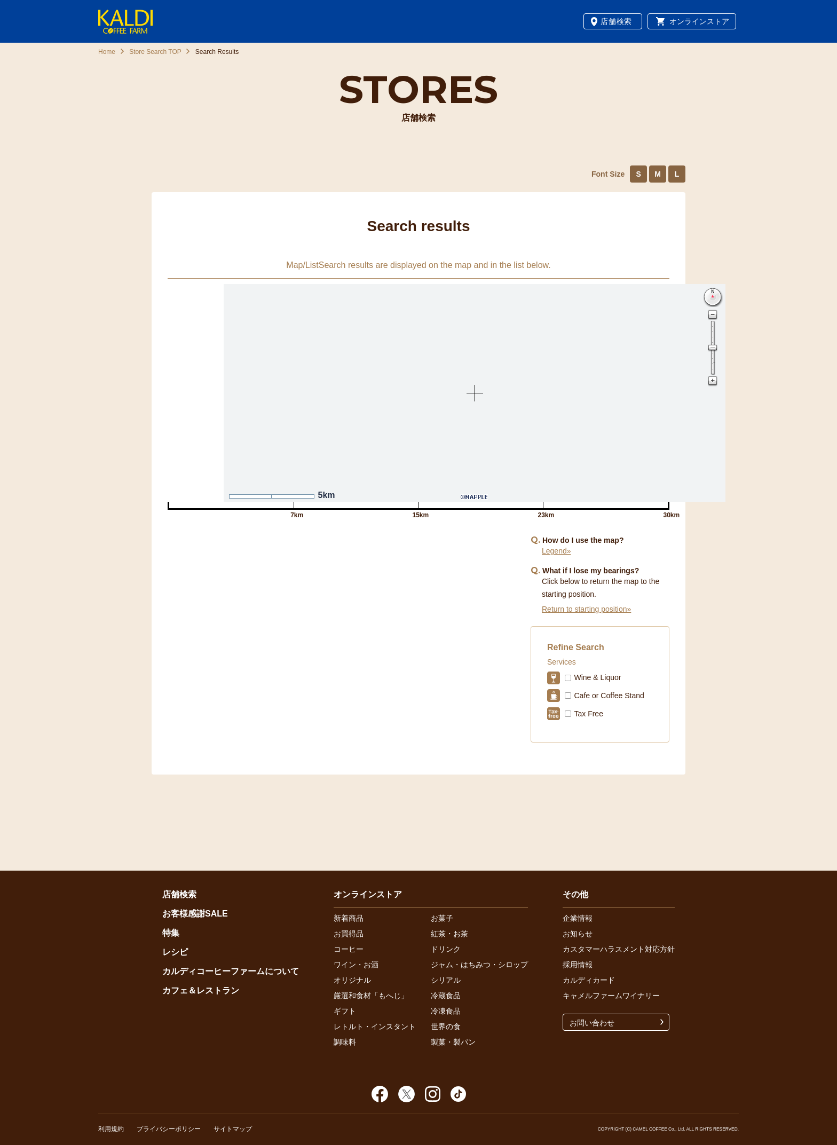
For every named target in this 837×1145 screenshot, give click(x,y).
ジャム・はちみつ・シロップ (479, 964)
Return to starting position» (586, 609)
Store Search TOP (155, 52)
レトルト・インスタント (375, 1026)
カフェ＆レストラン (200, 990)
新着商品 (349, 918)
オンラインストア (699, 21)
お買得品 (349, 933)
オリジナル (352, 980)
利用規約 (111, 1129)
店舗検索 (616, 21)
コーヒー (349, 949)
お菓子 (442, 918)
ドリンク (446, 949)
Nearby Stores (344, 569)
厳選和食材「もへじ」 (371, 995)
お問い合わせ (592, 1022)
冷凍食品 (446, 1011)
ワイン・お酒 (356, 964)
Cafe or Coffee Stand (609, 695)
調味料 (345, 1042)
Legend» (556, 551)
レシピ (175, 952)
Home (106, 52)
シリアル (446, 980)
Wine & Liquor (597, 677)
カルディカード (589, 980)
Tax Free (588, 713)
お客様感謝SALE (195, 913)
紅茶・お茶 (449, 933)
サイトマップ (233, 1129)
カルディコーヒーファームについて (230, 971)
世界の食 (446, 1026)
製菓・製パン (453, 1042)
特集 (170, 932)
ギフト (345, 1011)
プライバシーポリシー (169, 1129)
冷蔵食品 (446, 995)
